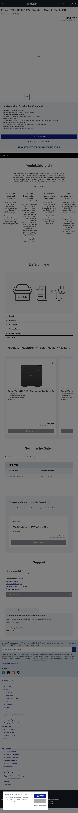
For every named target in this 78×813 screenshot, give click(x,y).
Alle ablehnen (40, 801)
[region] (25, 800)
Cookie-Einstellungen (40, 805)
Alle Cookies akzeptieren (40, 796)
